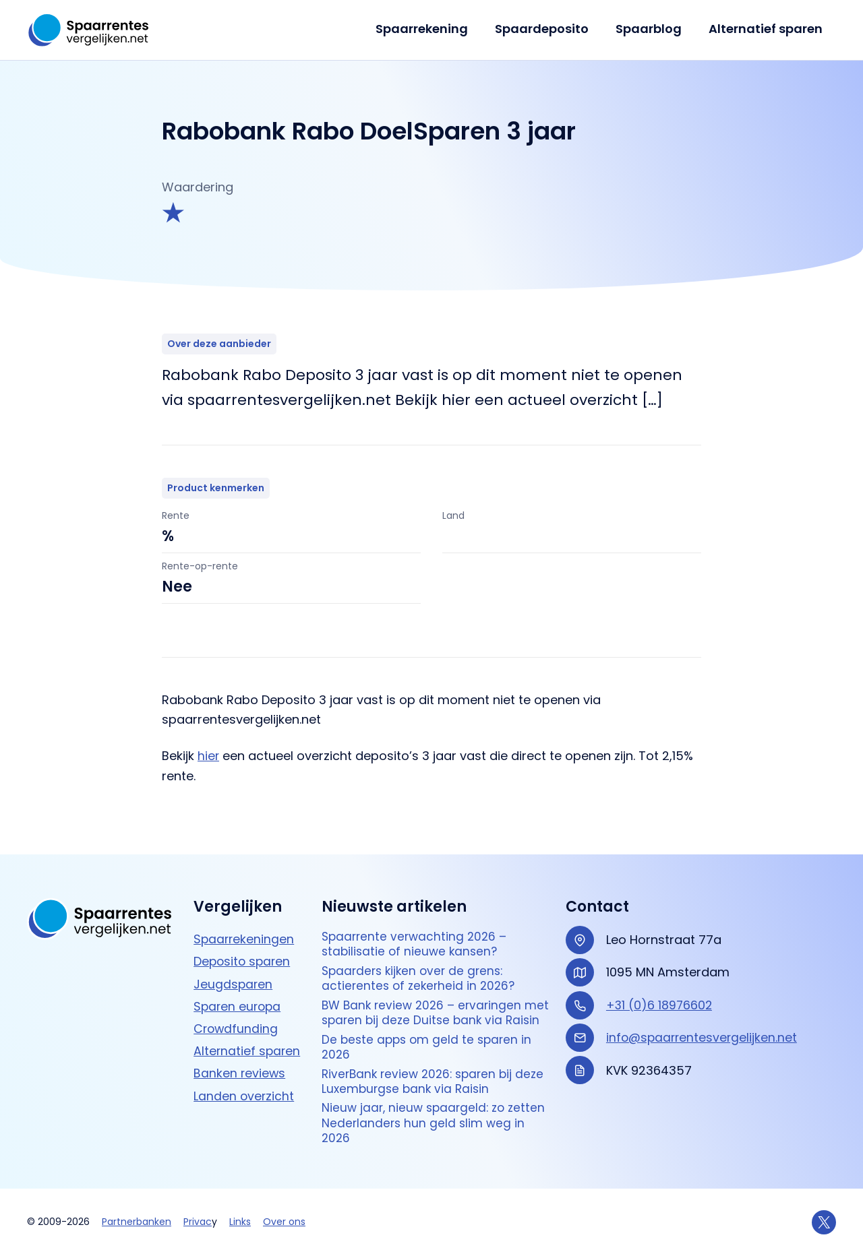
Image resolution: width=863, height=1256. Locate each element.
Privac (197, 1222)
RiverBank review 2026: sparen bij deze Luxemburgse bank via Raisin (437, 1078)
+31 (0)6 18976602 (660, 979)
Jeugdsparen (234, 957)
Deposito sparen (243, 935)
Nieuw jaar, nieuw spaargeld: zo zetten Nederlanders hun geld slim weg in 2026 (437, 1121)
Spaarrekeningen (245, 913)
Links (240, 1222)
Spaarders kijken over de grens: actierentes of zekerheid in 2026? (421, 955)
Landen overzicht (244, 1068)
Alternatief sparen (767, 28)
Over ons (284, 1222)
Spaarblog (653, 28)
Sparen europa (239, 980)
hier (209, 755)
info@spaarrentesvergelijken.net (703, 1011)
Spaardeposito (548, 28)
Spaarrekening (431, 28)
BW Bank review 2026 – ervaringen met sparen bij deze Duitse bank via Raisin (428, 998)
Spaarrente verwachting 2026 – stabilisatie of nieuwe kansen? (417, 919)
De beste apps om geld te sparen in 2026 (429, 1043)
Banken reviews (240, 1046)
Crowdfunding (237, 1002)
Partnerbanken (136, 1222)
